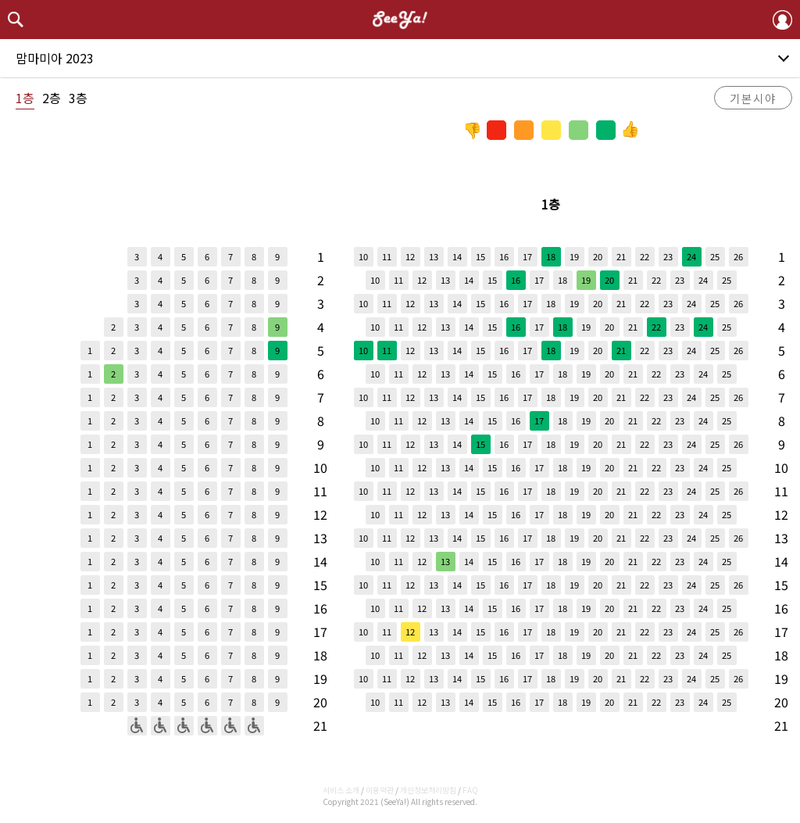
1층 (25, 97)
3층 (78, 97)
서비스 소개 (341, 790)
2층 (51, 97)
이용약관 (380, 790)
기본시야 (753, 98)
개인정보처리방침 (428, 790)
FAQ (470, 790)
